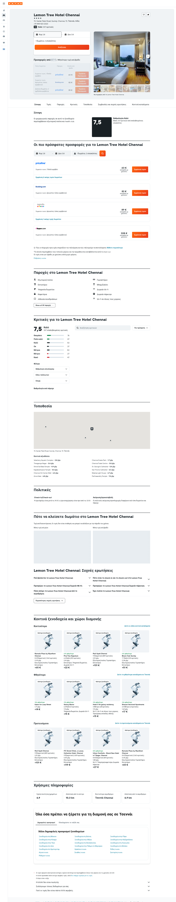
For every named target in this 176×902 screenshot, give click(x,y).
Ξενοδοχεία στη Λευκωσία (119, 843)
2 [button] (84, 56)
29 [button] (79, 77)
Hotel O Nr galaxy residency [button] (103, 704)
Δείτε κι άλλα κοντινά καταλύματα (137, 626)
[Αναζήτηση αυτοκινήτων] (4, 20)
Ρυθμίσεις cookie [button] (40, 258)
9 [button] (84, 61)
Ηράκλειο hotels (80, 849)
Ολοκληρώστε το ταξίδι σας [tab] (69, 823)
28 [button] (73, 77)
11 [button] (56, 67)
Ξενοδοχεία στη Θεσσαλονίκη (85, 843)
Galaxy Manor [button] (69, 704)
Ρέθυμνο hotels (44, 856)
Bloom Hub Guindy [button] (129, 656)
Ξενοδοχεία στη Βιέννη (83, 836)
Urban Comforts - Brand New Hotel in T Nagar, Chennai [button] (106, 754)
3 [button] (51, 61)
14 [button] (73, 67)
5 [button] (62, 61)
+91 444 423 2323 (41, 24)
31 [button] (51, 83)
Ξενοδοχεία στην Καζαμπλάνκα (121, 840)
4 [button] (56, 61)
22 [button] (79, 72)
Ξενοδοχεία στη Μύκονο (47, 836)
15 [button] (79, 67)
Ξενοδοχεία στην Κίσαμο (48, 840)
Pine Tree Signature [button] (71, 656)
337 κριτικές (48, 27)
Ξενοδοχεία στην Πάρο (118, 836)
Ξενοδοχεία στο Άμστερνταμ (49, 849)
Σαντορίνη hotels (116, 852)
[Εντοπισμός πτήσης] (4, 31)
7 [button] (73, 61)
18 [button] (57, 72)
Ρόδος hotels (114, 849)
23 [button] (84, 72)
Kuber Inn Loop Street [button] (43, 704)
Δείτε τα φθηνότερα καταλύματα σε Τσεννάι (133, 675)
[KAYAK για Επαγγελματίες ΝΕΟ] (4, 36)
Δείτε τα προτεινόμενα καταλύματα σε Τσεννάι (132, 723)
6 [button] (67, 61)
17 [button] (51, 72)
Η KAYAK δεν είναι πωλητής (93, 882)
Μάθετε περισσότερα (115, 248)
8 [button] (78, 61)
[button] (3, 3)
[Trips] (4, 42)
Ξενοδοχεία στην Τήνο (47, 843)
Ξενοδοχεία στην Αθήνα (83, 840)
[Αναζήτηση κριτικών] (104, 327)
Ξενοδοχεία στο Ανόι (46, 846)
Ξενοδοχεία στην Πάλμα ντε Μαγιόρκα (88, 846)
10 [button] (51, 67)
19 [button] (62, 72)
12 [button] (62, 67)
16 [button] (84, 67)
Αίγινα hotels (43, 852)
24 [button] (51, 77)
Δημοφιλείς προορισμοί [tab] (46, 823)
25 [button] (57, 77)
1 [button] (78, 56)
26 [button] (62, 77)
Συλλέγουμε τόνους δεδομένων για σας (93, 886)
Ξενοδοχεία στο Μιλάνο (118, 846)
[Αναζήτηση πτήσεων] (4, 10)
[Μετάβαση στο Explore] (4, 26)
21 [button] (73, 72)
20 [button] (68, 72)
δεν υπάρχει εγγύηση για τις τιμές (81, 875)
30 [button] (84, 77)
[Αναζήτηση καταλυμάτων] (4, 15)
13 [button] (68, 67)
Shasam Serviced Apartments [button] (133, 704)
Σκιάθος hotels (80, 852)
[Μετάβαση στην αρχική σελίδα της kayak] (15, 3)
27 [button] (68, 77)
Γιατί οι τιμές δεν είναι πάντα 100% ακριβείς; (93, 890)
